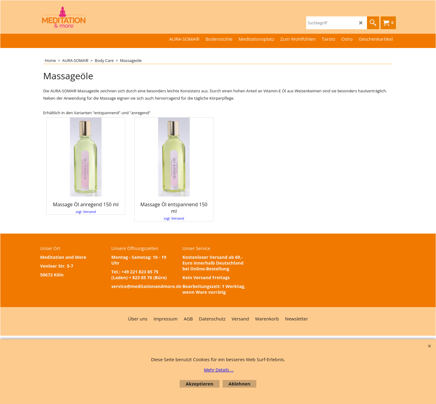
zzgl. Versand (86, 211)
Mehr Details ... (219, 370)
